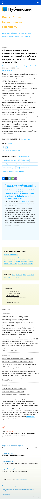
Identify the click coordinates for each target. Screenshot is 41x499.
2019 (13, 277)
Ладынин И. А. (25, 202)
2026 (17, 274)
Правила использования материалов (12, 36)
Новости (6, 309)
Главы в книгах (12, 22)
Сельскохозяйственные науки (16, 298)
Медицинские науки (12, 295)
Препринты (9, 27)
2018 (17, 277)
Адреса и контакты (22, 480)
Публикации (19, 9)
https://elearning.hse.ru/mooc (12, 469)
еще (21, 277)
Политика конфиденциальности (12, 486)
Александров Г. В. (7, 71)
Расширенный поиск (25, 33)
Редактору (36, 497)
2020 (9, 277)
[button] (5, 189)
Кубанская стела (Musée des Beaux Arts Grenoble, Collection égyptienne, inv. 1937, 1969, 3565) (20, 196)
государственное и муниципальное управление (20, 257)
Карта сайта (6, 494)
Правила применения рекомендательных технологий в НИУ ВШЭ (19, 490)
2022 (32, 274)
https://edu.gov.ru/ (9, 453)
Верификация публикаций (9, 33)
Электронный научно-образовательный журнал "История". (19, 66)
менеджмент (8, 263)
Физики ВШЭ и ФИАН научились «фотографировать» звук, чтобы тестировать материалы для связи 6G (17, 319)
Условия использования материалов (13, 483)
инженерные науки (24, 259)
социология (22, 263)
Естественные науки (13, 293)
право (15, 263)
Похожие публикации (19, 185)
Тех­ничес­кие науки (12, 302)
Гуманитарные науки (12, 291)
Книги (6, 17)
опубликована (30, 416)
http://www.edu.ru (8, 461)
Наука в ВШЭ (28, 36)
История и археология (27, 139)
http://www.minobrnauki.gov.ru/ (13, 446)
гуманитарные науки (10, 259)
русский (10, 144)
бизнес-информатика (11, 255)
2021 (6, 277)
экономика (29, 263)
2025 (20, 274)
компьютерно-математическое (14, 261)
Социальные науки (12, 300)
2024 (24, 274)
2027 (13, 274)
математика (29, 261)
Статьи (17, 17)
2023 (28, 274)
